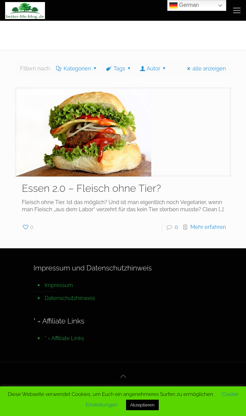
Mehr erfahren (208, 227)
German (184, 5)
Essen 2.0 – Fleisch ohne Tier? (91, 188)
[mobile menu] (237, 10)
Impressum (59, 285)
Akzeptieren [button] (142, 404)
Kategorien (77, 68)
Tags (119, 68)
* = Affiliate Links (64, 338)
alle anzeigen (205, 68)
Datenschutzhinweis (70, 298)
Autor (153, 68)
